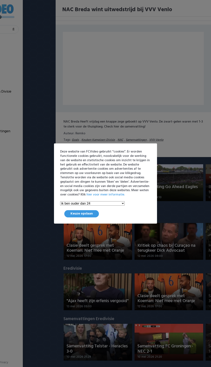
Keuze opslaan (81, 213)
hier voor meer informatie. (106, 194)
